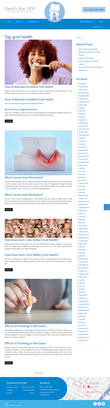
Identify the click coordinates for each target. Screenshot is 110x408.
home (9, 22)
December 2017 (84, 265)
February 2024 (83, 150)
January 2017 (83, 298)
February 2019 (83, 229)
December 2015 (84, 334)
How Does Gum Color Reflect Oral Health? (32, 240)
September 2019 (84, 207)
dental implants (87, 22)
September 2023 (84, 162)
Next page (39, 373)
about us (19, 22)
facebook (95, 403)
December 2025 (84, 93)
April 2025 (82, 117)
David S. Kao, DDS (13, 403)
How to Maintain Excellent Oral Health (29, 87)
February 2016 (83, 328)
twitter (99, 403)
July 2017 (82, 280)
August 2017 (83, 277)
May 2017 (82, 286)
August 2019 (83, 211)
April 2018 (82, 256)
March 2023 (82, 180)
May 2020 (82, 189)
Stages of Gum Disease (86, 58)
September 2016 (84, 310)
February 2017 (83, 295)
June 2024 (82, 141)
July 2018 (82, 247)
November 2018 (84, 238)
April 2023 (82, 177)
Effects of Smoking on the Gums (25, 326)
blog (101, 22)
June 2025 (82, 111)
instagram (103, 403)
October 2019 (83, 204)
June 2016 (82, 319)
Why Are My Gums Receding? (88, 49)
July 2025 (82, 108)
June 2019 (82, 217)
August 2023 (83, 165)
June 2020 (82, 186)
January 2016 (83, 331)
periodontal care (23, 91)
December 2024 (84, 129)
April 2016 (82, 322)
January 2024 (83, 153)
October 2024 (83, 132)
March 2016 (82, 325)
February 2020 (83, 195)
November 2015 (84, 337)
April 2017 (82, 289)
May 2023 (82, 174)
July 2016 (82, 316)
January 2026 (83, 90)
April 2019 (82, 223)
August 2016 (83, 313)
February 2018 (83, 259)
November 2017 (84, 268)
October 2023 (83, 159)
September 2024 (84, 135)
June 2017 (82, 283)
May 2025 (82, 114)
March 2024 (82, 147)
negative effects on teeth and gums (54, 347)
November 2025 (84, 96)
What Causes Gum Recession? (24, 177)
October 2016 (83, 307)
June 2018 (82, 250)
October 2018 (83, 241)
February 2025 (83, 123)
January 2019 (83, 232)
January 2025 (83, 126)
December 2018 (84, 235)
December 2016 (84, 301)
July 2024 (82, 138)
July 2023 (82, 168)
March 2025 (82, 120)
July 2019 (82, 214)
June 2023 (82, 171)
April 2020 (82, 192)
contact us (98, 27)
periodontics (34, 22)
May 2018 (82, 253)
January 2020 (83, 198)
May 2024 (82, 144)
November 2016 (84, 304)
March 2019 (82, 226)
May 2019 (82, 220)
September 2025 (84, 102)
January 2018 (83, 262)
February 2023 (83, 183)
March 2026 (82, 84)
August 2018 (83, 244)
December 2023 (84, 156)
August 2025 (83, 105)
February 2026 (83, 87)
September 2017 (84, 274)
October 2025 (83, 99)
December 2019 (84, 201)
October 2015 (83, 340)
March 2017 (82, 292)
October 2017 (83, 271)
